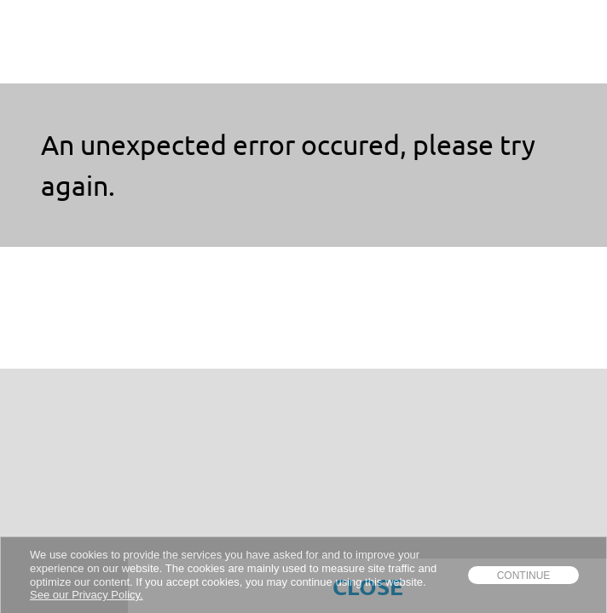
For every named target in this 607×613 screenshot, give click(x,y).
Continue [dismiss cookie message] (524, 575)
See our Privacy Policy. (86, 594)
